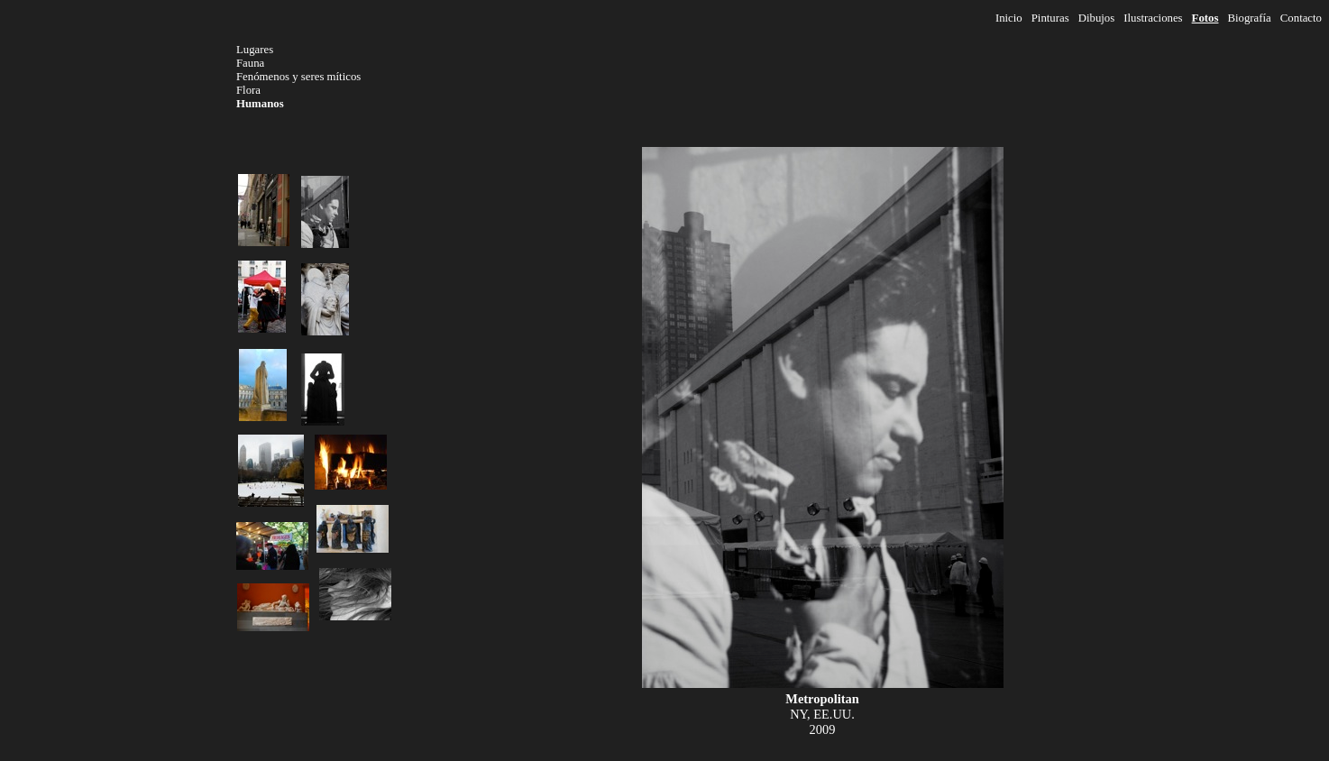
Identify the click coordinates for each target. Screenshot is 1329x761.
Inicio (1008, 18)
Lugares (254, 49)
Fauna (250, 63)
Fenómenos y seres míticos (298, 76)
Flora (248, 90)
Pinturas (1050, 18)
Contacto (1301, 18)
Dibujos (1096, 18)
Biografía (1248, 18)
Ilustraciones (1152, 18)
